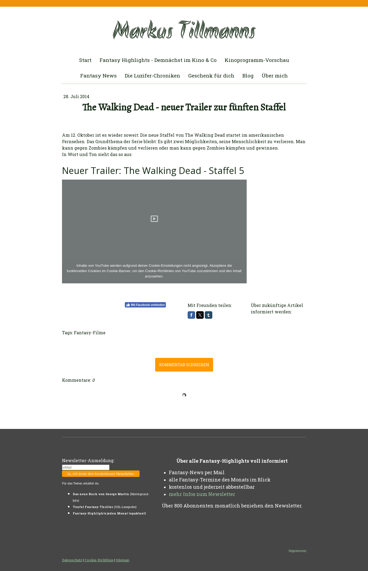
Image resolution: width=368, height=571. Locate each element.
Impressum (297, 550)
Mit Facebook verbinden (145, 305)
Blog (248, 75)
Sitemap (122, 560)
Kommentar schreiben (184, 364)
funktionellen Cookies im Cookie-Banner (98, 271)
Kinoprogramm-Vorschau (257, 60)
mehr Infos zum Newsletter (202, 494)
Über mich (275, 75)
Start (85, 60)
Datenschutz (72, 560)
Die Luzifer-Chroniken (152, 75)
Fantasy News (98, 75)
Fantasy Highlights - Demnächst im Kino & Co (158, 60)
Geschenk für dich (211, 75)
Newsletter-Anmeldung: (88, 460)
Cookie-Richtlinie (99, 560)
